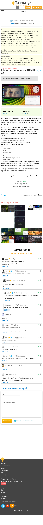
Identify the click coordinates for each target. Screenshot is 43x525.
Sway (11, 62)
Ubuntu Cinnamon (35, 49)
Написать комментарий (14, 388)
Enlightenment (18, 62)
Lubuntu (32, 41)
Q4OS (19, 41)
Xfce (19, 58)
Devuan (13, 41)
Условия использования (8, 501)
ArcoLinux (4, 37)
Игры (2, 472)
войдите (15, 186)
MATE (33, 58)
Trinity (33, 62)
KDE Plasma (5, 58)
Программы (4, 470)
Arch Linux (5, 31)
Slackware (13, 39)
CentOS (20, 47)
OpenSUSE (10, 33)
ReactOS (4, 51)
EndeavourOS (34, 35)
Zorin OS (4, 43)
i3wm (22, 60)
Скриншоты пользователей (8, 68)
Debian (28, 31)
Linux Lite (14, 47)
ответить (5, 266)
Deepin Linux (22, 39)
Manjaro (13, 31)
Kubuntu (12, 35)
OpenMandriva (5, 47)
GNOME (14, 58)
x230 (6, 325)
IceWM (38, 62)
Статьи (3, 468)
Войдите (12, 23)
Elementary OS (31, 37)
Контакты (4, 499)
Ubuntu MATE (20, 45)
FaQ (2, 488)
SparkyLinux (11, 45)
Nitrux (27, 49)
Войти (27, 7)
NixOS (32, 43)
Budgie (16, 60)
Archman (4, 45)
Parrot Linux (27, 47)
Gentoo (18, 33)
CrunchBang (25, 51)
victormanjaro (9, 365)
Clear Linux (33, 51)
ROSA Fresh (5, 39)
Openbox (4, 60)
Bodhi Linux (21, 49)
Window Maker (5, 64)
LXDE (11, 60)
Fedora (4, 33)
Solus (24, 33)
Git (2, 490)
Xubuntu (26, 35)
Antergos (4, 49)
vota (40, 195)
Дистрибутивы (5, 466)
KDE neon (30, 33)
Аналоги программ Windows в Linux (12, 481)
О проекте (4, 496)
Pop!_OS (30, 39)
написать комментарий (21, 253)
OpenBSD (34, 47)
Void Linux (12, 37)
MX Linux (19, 35)
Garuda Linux (5, 41)
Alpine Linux (18, 43)
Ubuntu (35, 31)
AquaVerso (8, 314)
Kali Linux (26, 43)
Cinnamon (26, 58)
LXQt (27, 60)
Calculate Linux (21, 37)
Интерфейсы (5, 475)
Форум (3, 492)
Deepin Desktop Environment (18, 64)
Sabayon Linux (12, 51)
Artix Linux (4, 35)
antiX (38, 41)
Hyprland (4, 62)
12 (41, 71)
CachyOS (33, 45)
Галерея (23, 11)
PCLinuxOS (11, 43)
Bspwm (32, 60)
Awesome (27, 62)
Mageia (27, 45)
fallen (6, 259)
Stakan (7, 347)
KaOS (19, 51)
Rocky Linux (4, 52)
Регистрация (36, 7)
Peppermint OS (12, 49)
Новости (3, 463)
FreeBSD (26, 41)
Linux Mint (20, 31)
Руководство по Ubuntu (8, 479)
